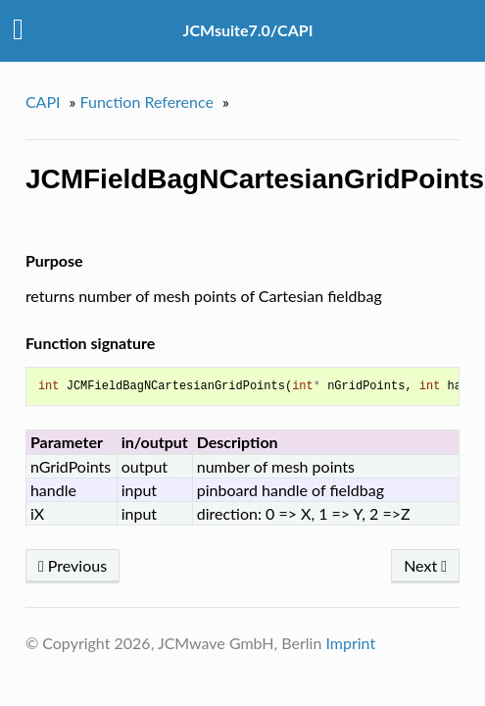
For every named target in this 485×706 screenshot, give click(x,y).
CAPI (43, 101)
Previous (72, 565)
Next (425, 565)
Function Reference (147, 101)
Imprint (350, 642)
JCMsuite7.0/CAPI (248, 30)
